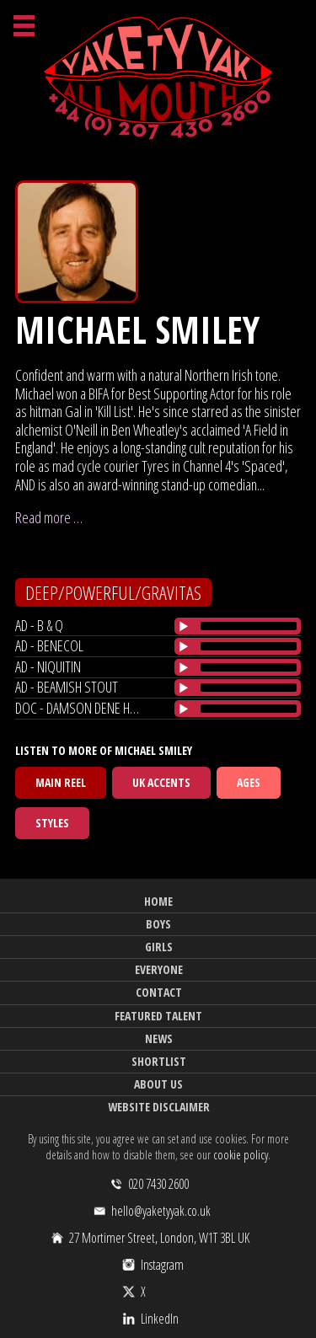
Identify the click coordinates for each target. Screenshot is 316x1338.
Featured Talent (158, 1016)
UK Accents (161, 782)
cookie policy (240, 1155)
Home (158, 901)
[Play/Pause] (183, 626)
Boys (158, 924)
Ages (248, 782)
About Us (158, 1084)
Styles (52, 823)
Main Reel (60, 782)
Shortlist (158, 1061)
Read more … (49, 517)
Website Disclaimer (159, 1107)
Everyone (159, 969)
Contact (159, 992)
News (159, 1038)
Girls (159, 947)
